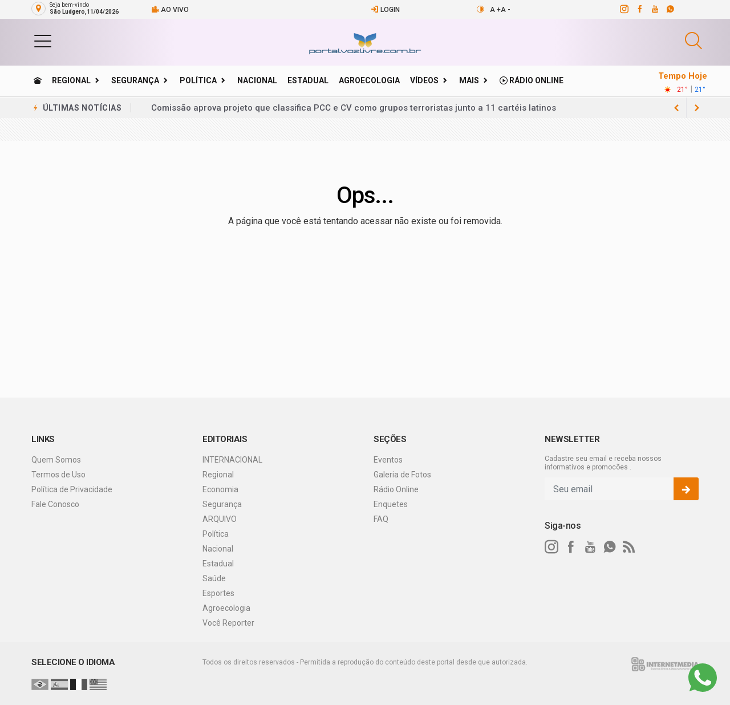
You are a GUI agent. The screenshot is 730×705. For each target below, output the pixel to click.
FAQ (381, 519)
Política (198, 80)
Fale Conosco (55, 504)
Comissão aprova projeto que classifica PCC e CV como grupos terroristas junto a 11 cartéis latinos (353, 108)
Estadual (307, 80)
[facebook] (639, 9)
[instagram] (623, 9)
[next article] (676, 108)
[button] (42, 40)
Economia (220, 489)
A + (495, 10)
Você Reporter (228, 622)
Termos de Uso (58, 474)
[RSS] (629, 547)
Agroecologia (369, 80)
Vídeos (424, 80)
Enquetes (391, 504)
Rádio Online (531, 80)
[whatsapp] (670, 9)
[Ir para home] (38, 80)
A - (505, 10)
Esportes (218, 593)
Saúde (214, 578)
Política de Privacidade (71, 489)
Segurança (135, 80)
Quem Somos (56, 459)
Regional (71, 80)
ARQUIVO (219, 519)
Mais (469, 80)
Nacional (257, 80)
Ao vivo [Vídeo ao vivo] (170, 9)
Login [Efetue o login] (385, 9)
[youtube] (654, 9)
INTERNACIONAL (232, 459)
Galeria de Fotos (402, 474)
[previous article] (697, 108)
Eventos (388, 459)
